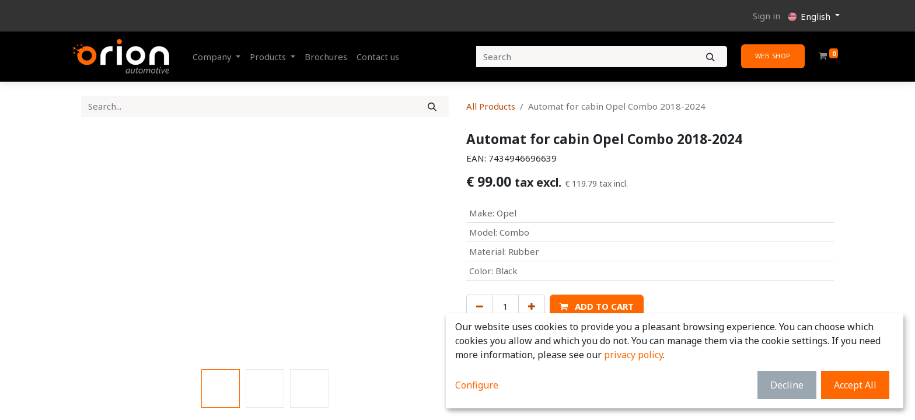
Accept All (855, 385)
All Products (490, 106)
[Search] (710, 57)
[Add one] (531, 306)
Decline (787, 385)
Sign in (766, 16)
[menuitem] (326, 57)
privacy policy (633, 354)
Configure (476, 385)
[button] (597, 306)
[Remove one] (479, 306)
